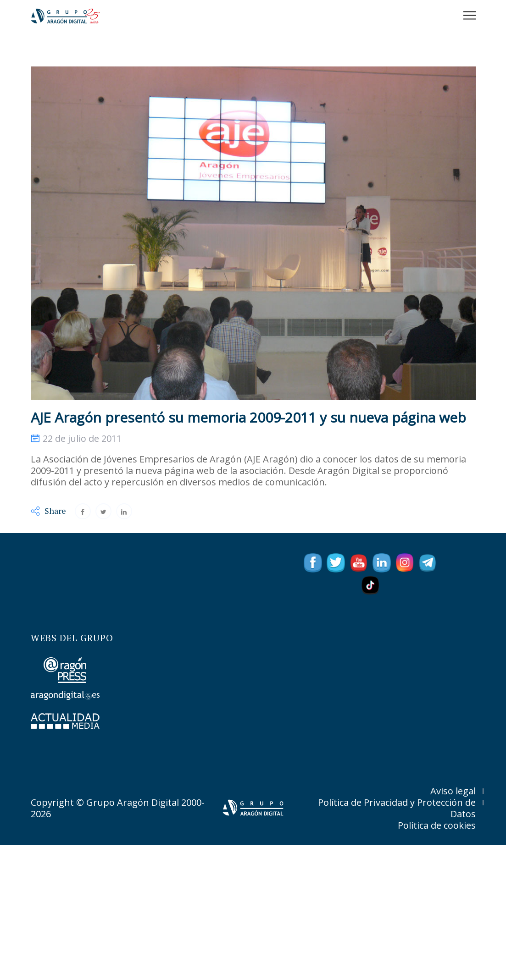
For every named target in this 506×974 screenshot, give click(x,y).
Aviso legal (453, 791)
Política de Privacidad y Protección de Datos (397, 808)
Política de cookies (437, 825)
